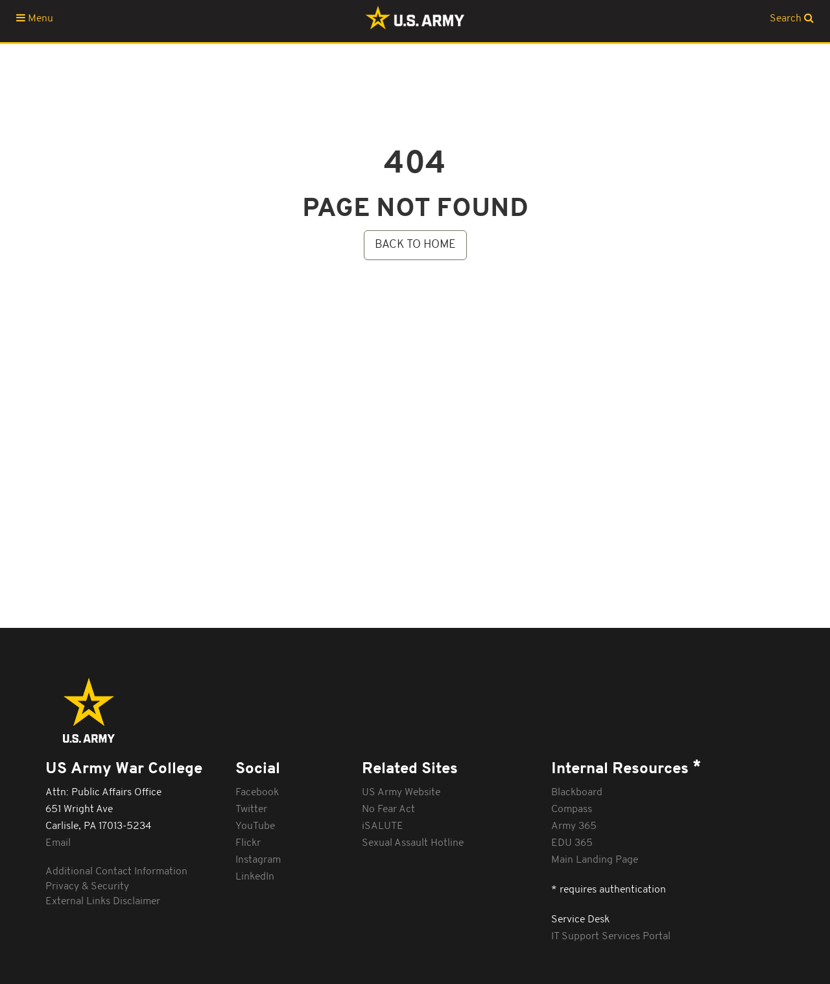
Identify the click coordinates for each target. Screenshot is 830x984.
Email (58, 843)
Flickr (248, 843)
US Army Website (401, 792)
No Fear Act (388, 809)
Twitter (251, 809)
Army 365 (574, 826)
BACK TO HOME (415, 245)
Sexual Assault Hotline (413, 843)
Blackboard (576, 792)
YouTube (255, 826)
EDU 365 (572, 843)
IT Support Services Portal (610, 936)
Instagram (258, 860)
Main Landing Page (594, 860)
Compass (571, 809)
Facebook (257, 792)
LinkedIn (254, 877)
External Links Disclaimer (102, 901)
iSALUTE (382, 826)
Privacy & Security (87, 887)
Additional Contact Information (116, 872)
